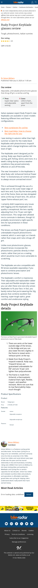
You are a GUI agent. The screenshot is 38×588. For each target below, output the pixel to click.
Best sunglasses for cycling (16, 127)
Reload (28, 494)
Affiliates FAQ (5, 20)
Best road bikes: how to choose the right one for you (18, 132)
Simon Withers (13, 442)
